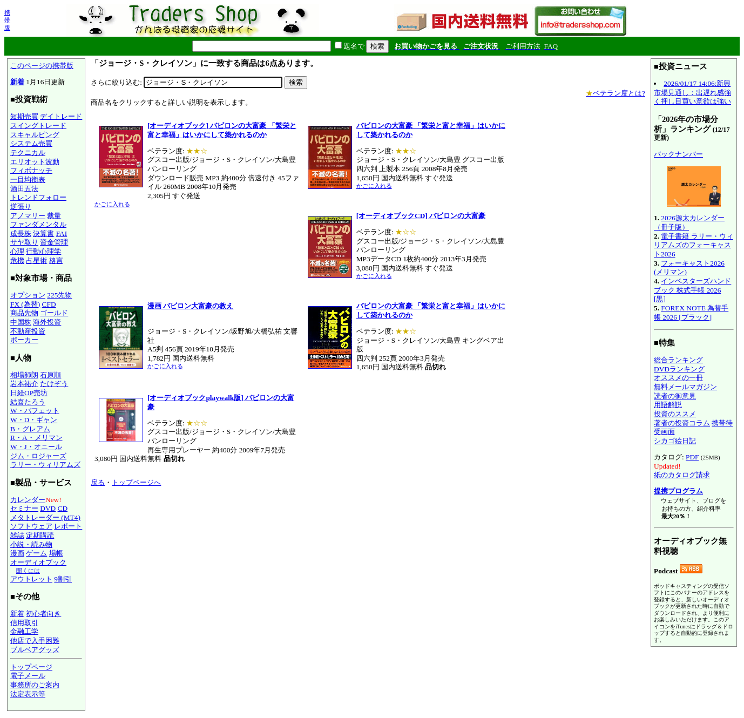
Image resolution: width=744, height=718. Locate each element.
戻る (98, 482)
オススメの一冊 (678, 378)
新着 (17, 82)
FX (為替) (25, 304)
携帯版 (7, 20)
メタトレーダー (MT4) (45, 517)
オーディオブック (38, 562)
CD (63, 508)
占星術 (36, 260)
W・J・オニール (36, 447)
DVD (48, 508)
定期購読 (40, 535)
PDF (692, 457)
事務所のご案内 (34, 685)
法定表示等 (27, 694)
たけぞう (54, 384)
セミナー (24, 508)
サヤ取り (24, 242)
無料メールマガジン (685, 387)
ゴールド (54, 313)
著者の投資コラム (682, 423)
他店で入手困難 (34, 640)
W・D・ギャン (33, 420)
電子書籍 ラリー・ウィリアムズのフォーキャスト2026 (693, 245)
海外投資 (47, 322)
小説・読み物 (31, 544)
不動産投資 (27, 331)
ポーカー (24, 340)
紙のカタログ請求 (682, 475)
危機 (17, 260)
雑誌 (17, 535)
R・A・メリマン (36, 437)
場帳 (56, 553)
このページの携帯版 (41, 66)
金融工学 (24, 631)
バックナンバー (678, 154)
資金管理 (54, 242)
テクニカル (27, 152)
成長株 (20, 233)
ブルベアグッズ (34, 650)
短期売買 (24, 116)
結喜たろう (27, 402)
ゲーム (36, 553)
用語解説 (668, 405)
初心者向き (43, 613)
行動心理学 (43, 251)
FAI (61, 233)
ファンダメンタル (38, 224)
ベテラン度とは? (615, 93)
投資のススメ (675, 414)
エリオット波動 (34, 162)
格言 (56, 260)
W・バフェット (34, 411)
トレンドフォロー (38, 197)
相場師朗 (24, 375)
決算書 (43, 233)
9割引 (63, 579)
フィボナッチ (31, 170)
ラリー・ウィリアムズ (45, 464)
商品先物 (24, 313)
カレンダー (27, 500)
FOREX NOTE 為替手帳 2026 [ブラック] (691, 312)
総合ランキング (678, 360)
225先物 (59, 295)
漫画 (17, 553)
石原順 (50, 375)
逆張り (20, 206)
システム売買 (31, 143)
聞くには (28, 570)
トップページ (31, 667)
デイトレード (61, 116)
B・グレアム (30, 429)
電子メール (27, 676)
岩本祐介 (24, 384)
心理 (17, 251)
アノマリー (27, 216)
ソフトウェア (31, 526)
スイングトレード (38, 125)
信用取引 (24, 623)
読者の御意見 (675, 396)
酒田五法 (24, 189)
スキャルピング (34, 135)
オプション (27, 295)
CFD (49, 304)
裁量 (54, 216)
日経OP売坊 (29, 393)
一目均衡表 (27, 179)
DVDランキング (679, 369)
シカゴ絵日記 (675, 441)
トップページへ (136, 482)
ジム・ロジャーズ (38, 456)
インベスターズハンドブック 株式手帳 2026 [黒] (692, 290)
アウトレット (31, 579)
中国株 (20, 322)
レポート (68, 526)
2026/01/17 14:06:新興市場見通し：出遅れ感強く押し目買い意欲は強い (692, 92)
